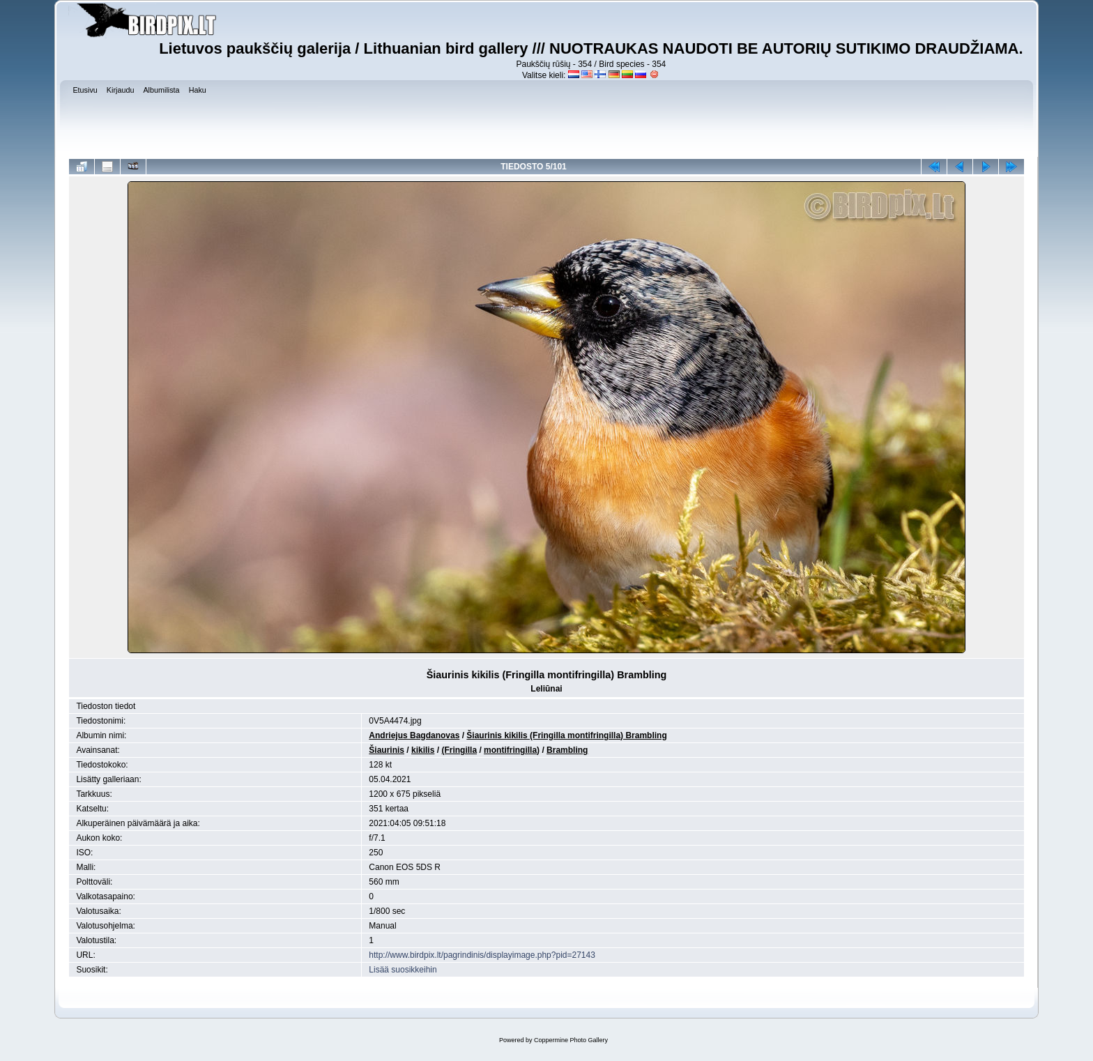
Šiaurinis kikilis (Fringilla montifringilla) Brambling (566, 735)
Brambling (567, 750)
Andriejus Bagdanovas (414, 735)
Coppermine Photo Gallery (571, 1040)
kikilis (422, 750)
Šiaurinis (386, 750)
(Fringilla (459, 750)
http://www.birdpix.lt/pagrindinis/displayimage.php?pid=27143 (482, 955)
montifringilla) (512, 750)
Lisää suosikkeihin (402, 970)
